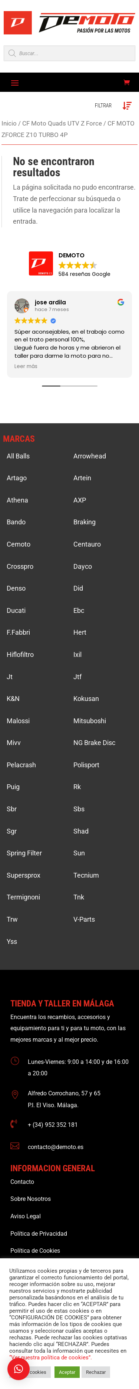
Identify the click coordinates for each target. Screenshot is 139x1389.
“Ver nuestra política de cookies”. (50, 1357)
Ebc (78, 610)
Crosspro (20, 566)
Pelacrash (21, 765)
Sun (79, 853)
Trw (12, 919)
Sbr (12, 809)
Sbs (79, 809)
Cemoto (18, 544)
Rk (77, 787)
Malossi (18, 721)
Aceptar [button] (67, 1372)
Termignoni (23, 897)
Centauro (87, 544)
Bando (16, 522)
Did (78, 588)
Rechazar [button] (96, 1372)
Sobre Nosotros (30, 1198)
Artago (17, 478)
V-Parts (84, 919)
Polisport (86, 765)
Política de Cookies (35, 1250)
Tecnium (86, 875)
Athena (17, 500)
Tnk (78, 897)
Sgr (12, 831)
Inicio (9, 123)
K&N (13, 698)
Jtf (77, 677)
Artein (82, 478)
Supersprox (23, 875)
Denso (16, 588)
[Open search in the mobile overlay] (69, 53)
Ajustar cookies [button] (30, 1372)
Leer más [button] (25, 366)
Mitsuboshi (89, 721)
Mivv (14, 743)
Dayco (82, 566)
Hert (79, 632)
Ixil (77, 654)
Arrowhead (89, 456)
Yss (12, 941)
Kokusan (86, 698)
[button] (18, 1369)
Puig (13, 787)
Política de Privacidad (38, 1233)
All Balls (18, 456)
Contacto (22, 1181)
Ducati (16, 610)
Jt (10, 677)
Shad (81, 831)
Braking (84, 522)
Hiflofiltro (20, 654)
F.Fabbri (18, 632)
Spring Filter (24, 853)
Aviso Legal (25, 1216)
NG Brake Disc (94, 743)
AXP (79, 500)
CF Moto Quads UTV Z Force (62, 123)
